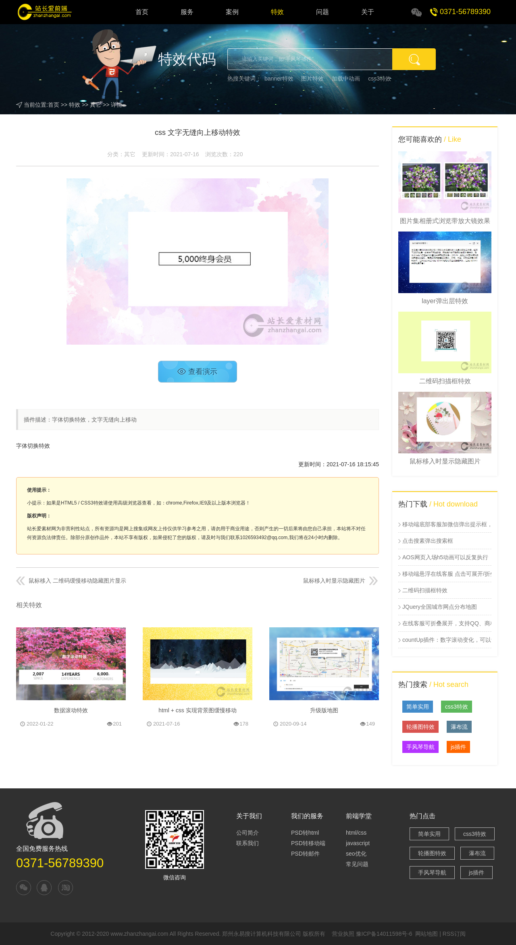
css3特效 (379, 78)
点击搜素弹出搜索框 (427, 541)
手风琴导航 (420, 747)
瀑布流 (459, 727)
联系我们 (247, 843)
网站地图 (426, 934)
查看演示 (197, 371)
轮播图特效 (420, 727)
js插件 (458, 747)
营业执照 (343, 934)
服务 (187, 11)
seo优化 (356, 853)
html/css (356, 832)
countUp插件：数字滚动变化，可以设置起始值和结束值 (446, 640)
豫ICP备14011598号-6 (384, 934)
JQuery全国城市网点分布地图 (439, 607)
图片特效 (312, 78)
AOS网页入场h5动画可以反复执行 (445, 557)
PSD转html (305, 832)
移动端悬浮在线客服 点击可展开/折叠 (446, 574)
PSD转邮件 (305, 853)
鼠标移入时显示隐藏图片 (334, 580)
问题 (322, 11)
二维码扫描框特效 (424, 590)
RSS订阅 (454, 934)
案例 (232, 11)
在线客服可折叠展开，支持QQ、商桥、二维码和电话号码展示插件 (446, 623)
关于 (367, 11)
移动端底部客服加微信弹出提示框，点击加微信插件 (446, 524)
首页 (141, 11)
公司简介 (247, 832)
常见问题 (357, 864)
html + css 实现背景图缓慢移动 (197, 710)
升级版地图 (324, 710)
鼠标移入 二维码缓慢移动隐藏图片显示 (77, 580)
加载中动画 (346, 78)
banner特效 (278, 78)
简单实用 (417, 706)
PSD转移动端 (308, 843)
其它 (95, 104)
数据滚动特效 (71, 710)
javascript (358, 843)
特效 (277, 11)
